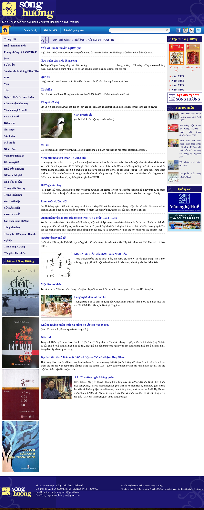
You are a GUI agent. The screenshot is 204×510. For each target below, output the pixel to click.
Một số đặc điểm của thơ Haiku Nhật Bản (100, 254)
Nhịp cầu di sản (13, 181)
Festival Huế (11, 116)
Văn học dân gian (14, 155)
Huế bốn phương (14, 168)
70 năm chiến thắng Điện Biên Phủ (21, 74)
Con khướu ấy (83, 114)
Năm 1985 (178, 85)
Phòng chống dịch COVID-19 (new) (21, 55)
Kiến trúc (9, 123)
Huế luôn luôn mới (15, 45)
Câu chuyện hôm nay (16, 103)
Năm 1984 (178, 80)
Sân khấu (9, 136)
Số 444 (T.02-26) (176, 69)
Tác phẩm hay (12, 227)
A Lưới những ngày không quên (94, 377)
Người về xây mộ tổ (53, 237)
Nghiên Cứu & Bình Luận (19, 96)
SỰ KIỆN (9, 64)
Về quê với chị (50, 102)
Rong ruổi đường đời (54, 201)
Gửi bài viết (50, 30)
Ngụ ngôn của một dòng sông (59, 60)
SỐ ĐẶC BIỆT (12, 207)
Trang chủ (10, 39)
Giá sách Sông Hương (16, 220)
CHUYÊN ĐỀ (12, 214)
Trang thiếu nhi (13, 194)
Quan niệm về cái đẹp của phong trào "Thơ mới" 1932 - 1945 (79, 217)
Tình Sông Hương (14, 246)
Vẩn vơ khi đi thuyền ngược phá (61, 48)
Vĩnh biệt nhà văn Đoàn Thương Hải (63, 157)
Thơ (6, 90)
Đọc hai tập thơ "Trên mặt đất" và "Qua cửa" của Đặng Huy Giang (83, 357)
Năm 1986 (178, 89)
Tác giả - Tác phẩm (15, 253)
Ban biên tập (30, 30)
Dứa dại (46, 337)
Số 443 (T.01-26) (193, 69)
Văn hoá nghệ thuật (15, 109)
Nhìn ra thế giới (13, 175)
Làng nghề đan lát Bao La (90, 297)
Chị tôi (45, 145)
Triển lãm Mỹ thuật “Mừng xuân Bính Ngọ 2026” (190, 116)
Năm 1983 (178, 76)
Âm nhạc (9, 129)
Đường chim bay (51, 185)
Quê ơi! (45, 76)
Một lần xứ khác (51, 284)
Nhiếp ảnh (10, 149)
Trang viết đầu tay (14, 188)
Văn (6, 83)
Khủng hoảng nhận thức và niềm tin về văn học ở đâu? (75, 324)
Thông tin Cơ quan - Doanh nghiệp (19, 237)
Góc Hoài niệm (12, 201)
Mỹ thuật (9, 142)
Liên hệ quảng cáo (73, 30)
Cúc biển (46, 89)
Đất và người (11, 162)
